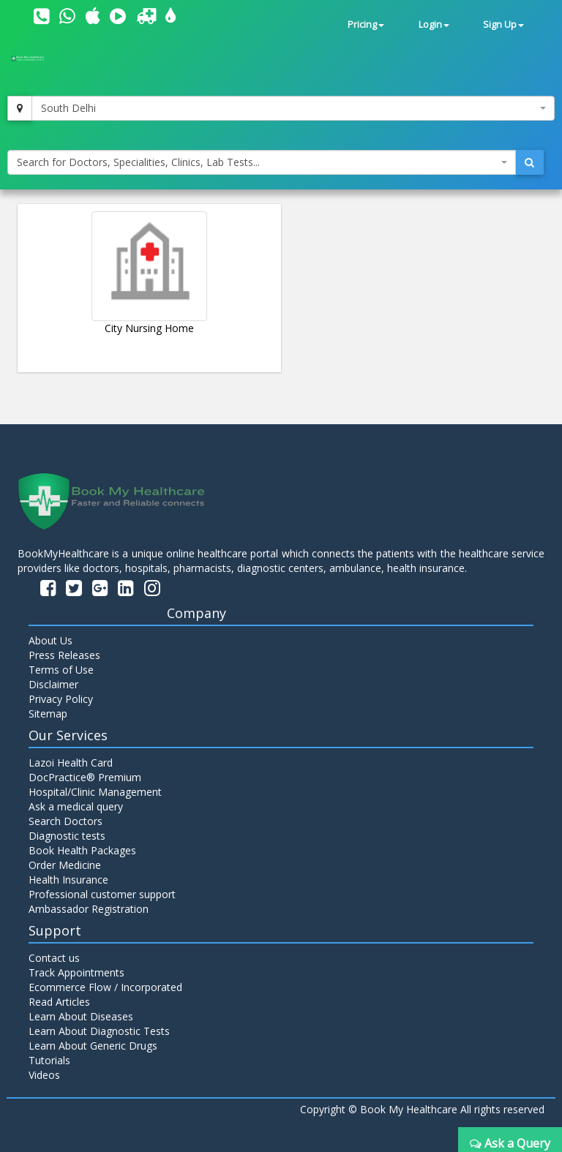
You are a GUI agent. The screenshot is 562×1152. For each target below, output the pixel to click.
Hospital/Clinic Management (95, 792)
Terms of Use (61, 670)
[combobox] (293, 108)
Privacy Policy (61, 699)
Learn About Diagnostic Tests (99, 1031)
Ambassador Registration (89, 909)
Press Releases (64, 655)
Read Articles (59, 1002)
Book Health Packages (82, 850)
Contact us (54, 958)
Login (434, 24)
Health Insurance (68, 879)
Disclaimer (53, 684)
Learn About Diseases (81, 1016)
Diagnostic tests (67, 836)
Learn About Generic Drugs (93, 1046)
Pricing (366, 24)
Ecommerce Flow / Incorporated (105, 987)
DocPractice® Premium (85, 777)
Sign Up (503, 24)
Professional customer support (102, 894)
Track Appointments (76, 972)
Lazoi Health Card (71, 762)
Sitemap (48, 713)
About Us (50, 640)
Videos (44, 1075)
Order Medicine (65, 865)
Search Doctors (65, 821)
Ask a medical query (76, 806)
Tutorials (49, 1060)
